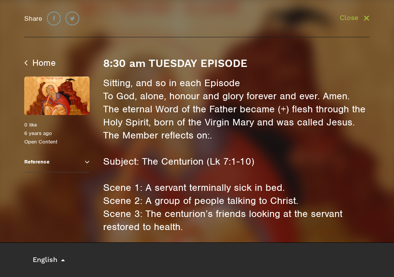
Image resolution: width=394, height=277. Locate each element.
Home (40, 62)
